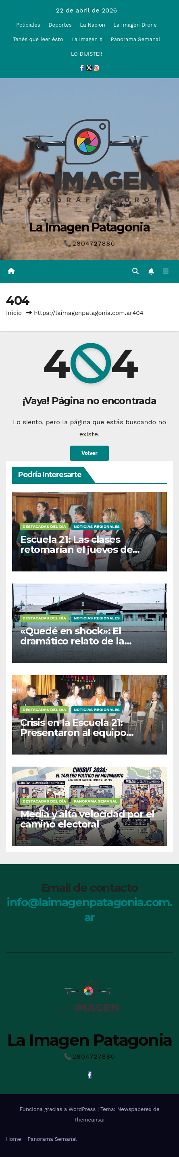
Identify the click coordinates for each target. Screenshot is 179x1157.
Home (13, 1139)
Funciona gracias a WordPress (58, 1109)
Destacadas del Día (44, 526)
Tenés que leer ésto (38, 39)
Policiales (28, 25)
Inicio (14, 313)
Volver (89, 453)
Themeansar (89, 1120)
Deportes (60, 25)
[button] (135, 271)
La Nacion (92, 25)
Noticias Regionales (97, 526)
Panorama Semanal (135, 39)
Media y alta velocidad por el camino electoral (87, 819)
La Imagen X (86, 39)
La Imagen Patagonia (89, 227)
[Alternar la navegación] (166, 271)
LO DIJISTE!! (86, 54)
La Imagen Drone (134, 25)
